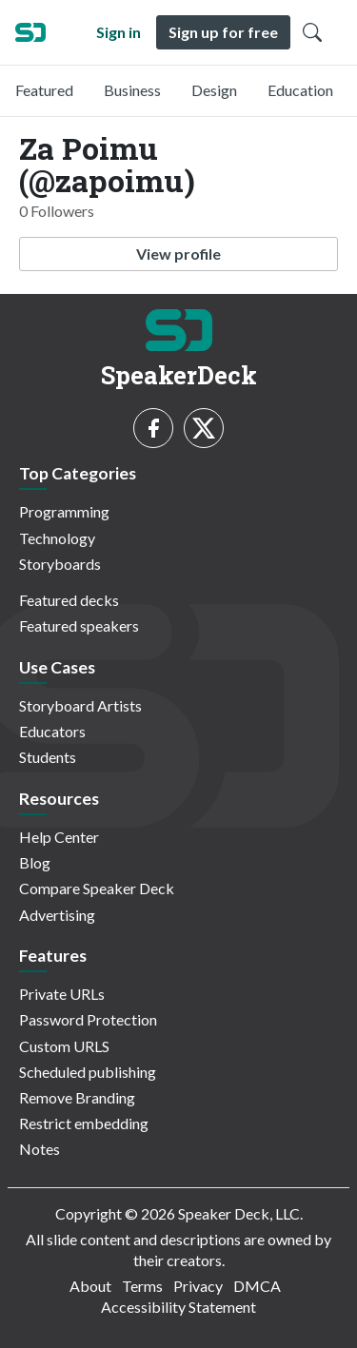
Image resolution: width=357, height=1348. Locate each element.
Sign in (118, 32)
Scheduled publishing (87, 1072)
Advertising (57, 915)
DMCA (257, 1286)
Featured (44, 90)
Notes (39, 1149)
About (90, 1286)
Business (132, 90)
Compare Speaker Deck (96, 888)
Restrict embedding (84, 1123)
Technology (57, 538)
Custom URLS (64, 1046)
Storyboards (60, 564)
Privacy (198, 1286)
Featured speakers (79, 625)
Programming (64, 511)
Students (47, 757)
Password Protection (88, 1019)
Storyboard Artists (80, 705)
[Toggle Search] (312, 32)
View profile (178, 253)
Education (300, 90)
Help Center (59, 837)
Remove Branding (77, 1097)
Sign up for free (223, 32)
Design (214, 90)
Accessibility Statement (178, 1307)
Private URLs (62, 994)
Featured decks (69, 600)
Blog (34, 862)
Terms (142, 1286)
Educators (52, 731)
